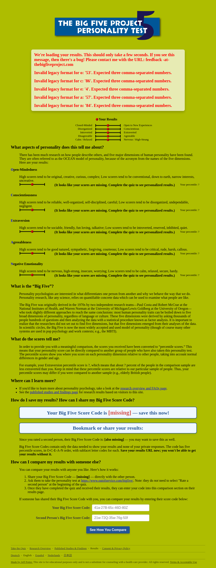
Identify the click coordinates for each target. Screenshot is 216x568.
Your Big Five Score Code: (71, 507)
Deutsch (15, 555)
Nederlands (54, 555)
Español (39, 555)
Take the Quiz (18, 548)
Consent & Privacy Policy (116, 548)
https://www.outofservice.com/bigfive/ (107, 480)
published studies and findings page (54, 392)
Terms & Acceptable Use (183, 562)
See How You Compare (108, 530)
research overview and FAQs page (143, 388)
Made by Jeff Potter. (22, 562)
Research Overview (40, 548)
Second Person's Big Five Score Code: (63, 518)
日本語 (68, 555)
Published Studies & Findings (71, 548)
